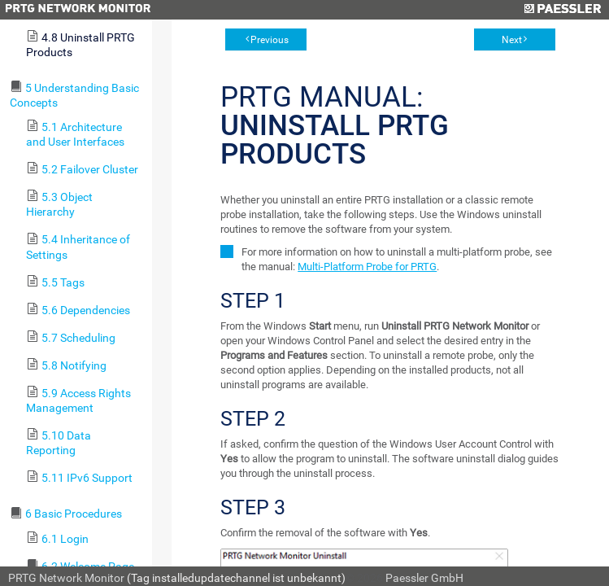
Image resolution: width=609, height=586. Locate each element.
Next (512, 40)
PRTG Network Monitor (66, 577)
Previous (269, 40)
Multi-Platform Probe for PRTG (367, 266)
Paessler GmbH (424, 577)
